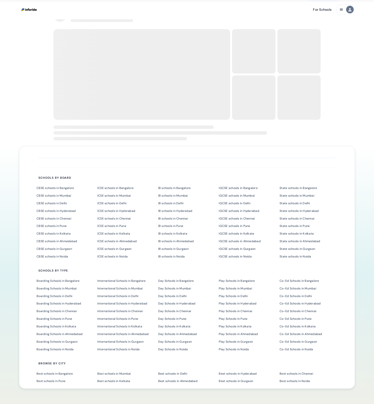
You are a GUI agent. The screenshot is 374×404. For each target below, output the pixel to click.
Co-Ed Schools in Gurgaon (298, 342)
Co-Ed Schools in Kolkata (298, 326)
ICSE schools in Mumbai (114, 196)
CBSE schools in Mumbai (53, 196)
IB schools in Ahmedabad (176, 241)
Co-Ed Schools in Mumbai (298, 288)
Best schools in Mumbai (114, 374)
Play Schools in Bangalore (237, 281)
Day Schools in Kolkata (174, 326)
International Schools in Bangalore (121, 281)
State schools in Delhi (295, 203)
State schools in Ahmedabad (300, 241)
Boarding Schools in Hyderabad (58, 303)
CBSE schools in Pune (51, 226)
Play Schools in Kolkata (235, 326)
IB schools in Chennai (173, 218)
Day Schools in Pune (172, 319)
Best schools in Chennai (296, 374)
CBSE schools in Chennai (53, 218)
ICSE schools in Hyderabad (116, 211)
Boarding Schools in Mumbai (56, 288)
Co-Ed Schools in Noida (296, 349)
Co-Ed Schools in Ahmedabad (301, 334)
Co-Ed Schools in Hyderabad (300, 303)
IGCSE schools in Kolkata (236, 234)
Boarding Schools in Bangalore (57, 281)
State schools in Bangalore (298, 188)
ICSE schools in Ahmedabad (117, 241)
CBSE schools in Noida (52, 256)
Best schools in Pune (50, 381)
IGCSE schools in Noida (235, 256)
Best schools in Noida (295, 381)
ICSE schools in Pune (111, 226)
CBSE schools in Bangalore (55, 188)
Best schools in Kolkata (113, 381)
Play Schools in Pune (233, 319)
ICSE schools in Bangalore (115, 188)
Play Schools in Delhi (233, 296)
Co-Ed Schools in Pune (296, 319)
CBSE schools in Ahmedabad (56, 241)
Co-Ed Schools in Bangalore (299, 281)
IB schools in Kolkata (172, 234)
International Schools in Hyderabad (122, 303)
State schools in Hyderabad (299, 211)
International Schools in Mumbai (120, 288)
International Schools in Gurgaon (120, 342)
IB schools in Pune (170, 226)
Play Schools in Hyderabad (237, 303)
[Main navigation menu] (345, 10)
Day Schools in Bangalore (176, 281)
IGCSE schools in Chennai (237, 218)
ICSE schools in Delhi (111, 203)
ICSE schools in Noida (112, 256)
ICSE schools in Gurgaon (114, 249)
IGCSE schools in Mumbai (237, 196)
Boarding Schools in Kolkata (56, 326)
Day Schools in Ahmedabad (177, 334)
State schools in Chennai (297, 218)
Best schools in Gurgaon (236, 381)
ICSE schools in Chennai (114, 218)
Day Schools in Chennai (174, 311)
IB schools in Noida (171, 256)
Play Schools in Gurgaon (236, 342)
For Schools (322, 9)
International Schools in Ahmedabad (123, 334)
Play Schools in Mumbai (235, 288)
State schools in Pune (295, 226)
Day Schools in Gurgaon (175, 342)
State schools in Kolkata (297, 234)
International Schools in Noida (118, 349)
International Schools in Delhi (118, 296)
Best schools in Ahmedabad (177, 381)
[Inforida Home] (29, 9)
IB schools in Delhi (171, 203)
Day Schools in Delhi (172, 296)
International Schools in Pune (117, 319)
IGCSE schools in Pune (234, 226)
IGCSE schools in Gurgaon (237, 249)
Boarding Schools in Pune (54, 319)
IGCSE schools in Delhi (234, 203)
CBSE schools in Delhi (51, 203)
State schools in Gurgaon (297, 249)
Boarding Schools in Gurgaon (57, 342)
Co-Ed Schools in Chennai (298, 311)
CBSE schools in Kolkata (53, 234)
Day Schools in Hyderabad (177, 303)
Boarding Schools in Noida (54, 349)
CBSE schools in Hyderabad (56, 211)
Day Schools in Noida (173, 349)
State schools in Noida (295, 256)
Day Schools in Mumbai (174, 288)
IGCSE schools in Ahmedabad (240, 241)
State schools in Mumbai (297, 196)
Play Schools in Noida (234, 349)
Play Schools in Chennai (235, 311)
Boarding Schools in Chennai (56, 311)
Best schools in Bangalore (54, 374)
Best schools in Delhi (172, 374)
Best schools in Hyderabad (238, 374)
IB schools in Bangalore (174, 188)
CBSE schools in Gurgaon (54, 249)
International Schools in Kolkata (119, 326)
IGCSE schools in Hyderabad (239, 211)
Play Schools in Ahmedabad (238, 334)
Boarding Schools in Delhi (54, 296)
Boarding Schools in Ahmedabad (59, 334)
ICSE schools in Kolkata (113, 234)
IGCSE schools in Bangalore (238, 188)
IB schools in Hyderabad (175, 211)
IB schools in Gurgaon (173, 249)
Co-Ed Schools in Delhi (296, 296)
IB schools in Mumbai (173, 196)
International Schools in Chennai (120, 311)
